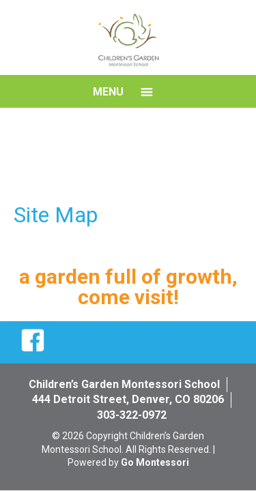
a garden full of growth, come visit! (128, 287)
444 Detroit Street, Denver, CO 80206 (128, 399)
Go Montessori (155, 462)
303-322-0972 (132, 414)
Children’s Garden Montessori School (124, 384)
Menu (108, 91)
